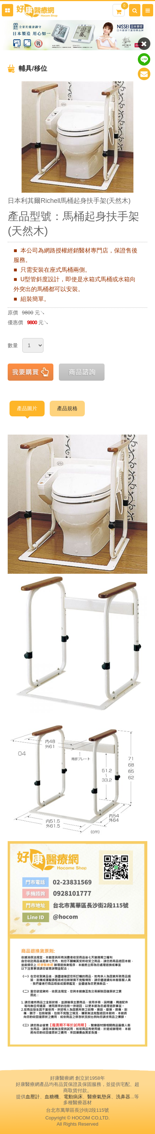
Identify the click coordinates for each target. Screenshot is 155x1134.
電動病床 (73, 1096)
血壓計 (33, 1096)
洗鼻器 (123, 1096)
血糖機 (52, 1096)
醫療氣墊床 (99, 1096)
